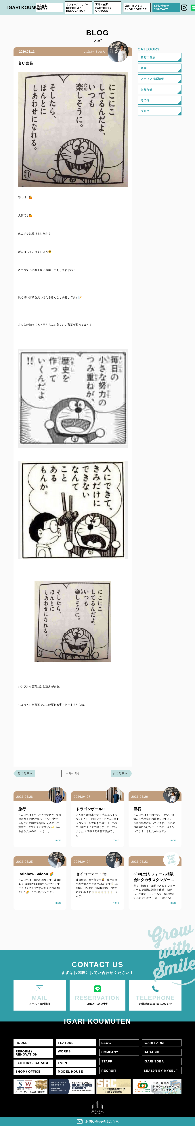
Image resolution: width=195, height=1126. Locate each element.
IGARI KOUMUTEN (27, 7)
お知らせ (146, 89)
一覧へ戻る (73, 773)
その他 (145, 100)
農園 (144, 68)
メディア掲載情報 (152, 78)
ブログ (145, 111)
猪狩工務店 (148, 57)
